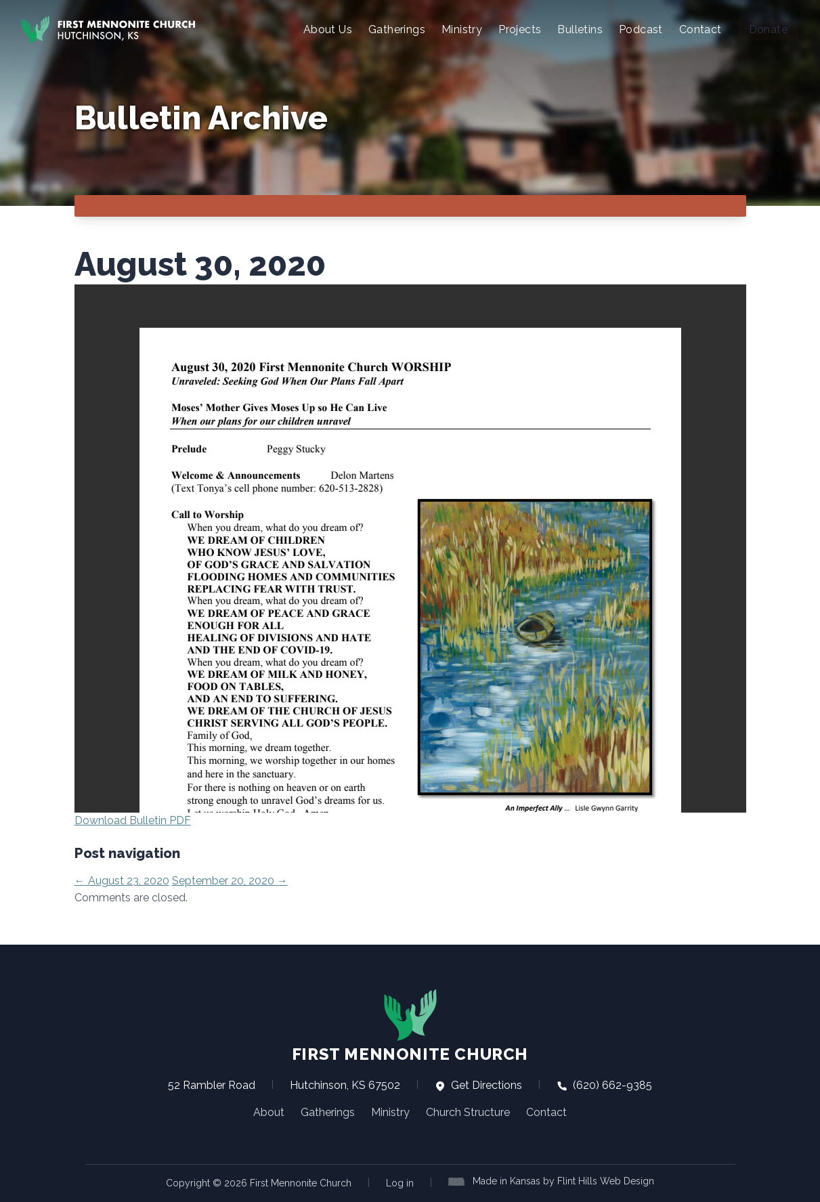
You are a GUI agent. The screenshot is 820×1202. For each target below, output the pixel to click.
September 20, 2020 (230, 880)
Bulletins (580, 29)
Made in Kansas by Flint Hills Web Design (563, 1181)
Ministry (461, 29)
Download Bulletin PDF (132, 820)
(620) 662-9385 (604, 1085)
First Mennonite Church (410, 1026)
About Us (327, 29)
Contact (700, 29)
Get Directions (478, 1085)
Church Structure (468, 1112)
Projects (519, 29)
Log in (400, 1183)
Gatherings (396, 29)
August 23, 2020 (121, 880)
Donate (768, 29)
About (268, 1112)
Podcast (641, 29)
